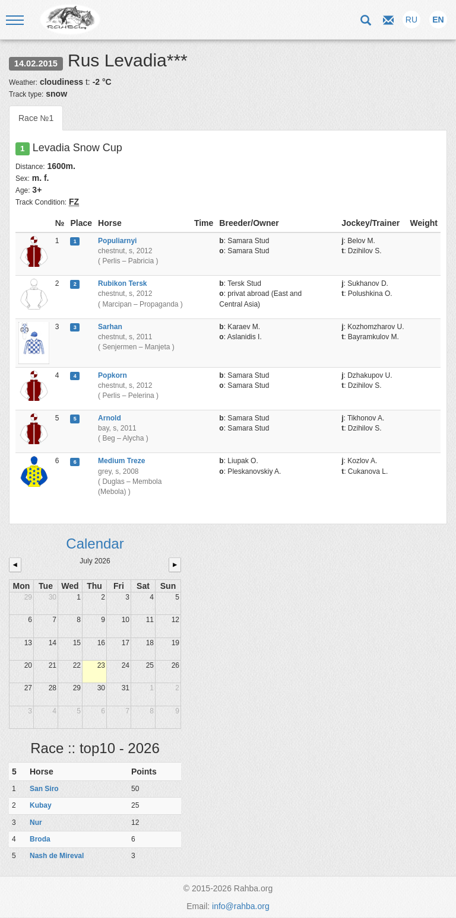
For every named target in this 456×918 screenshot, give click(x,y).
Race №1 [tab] (35, 118)
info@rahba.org (241, 906)
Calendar (95, 544)
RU (411, 19)
